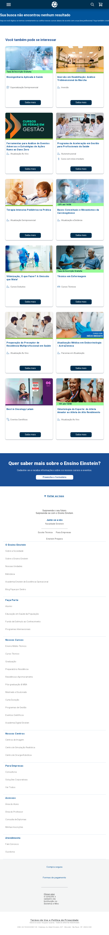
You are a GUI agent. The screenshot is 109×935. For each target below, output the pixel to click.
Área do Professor (14, 812)
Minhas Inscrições (14, 827)
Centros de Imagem (14, 740)
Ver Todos (10, 787)
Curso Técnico (12, 654)
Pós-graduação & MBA (16, 684)
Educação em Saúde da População (22, 614)
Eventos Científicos (14, 715)
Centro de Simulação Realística (20, 747)
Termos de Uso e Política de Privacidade (54, 920)
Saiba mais (30, 102)
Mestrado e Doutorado (16, 692)
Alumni (8, 606)
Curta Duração (12, 700)
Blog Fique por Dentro (15, 589)
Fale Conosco (12, 844)
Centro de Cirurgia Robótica (18, 755)
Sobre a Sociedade (14, 551)
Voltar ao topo (55, 496)
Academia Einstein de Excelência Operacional (26, 582)
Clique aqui (49, 894)
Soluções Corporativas (16, 780)
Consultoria (11, 772)
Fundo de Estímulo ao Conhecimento (23, 621)
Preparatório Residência (16, 669)
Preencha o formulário (54, 477)
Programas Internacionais (17, 629)
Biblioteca (10, 574)
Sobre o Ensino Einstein (16, 559)
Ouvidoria (10, 852)
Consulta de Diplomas (15, 819)
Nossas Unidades (13, 566)
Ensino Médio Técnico (15, 646)
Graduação (10, 661)
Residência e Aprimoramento (19, 677)
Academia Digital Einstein (17, 723)
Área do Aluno (12, 804)
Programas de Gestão (15, 707)
